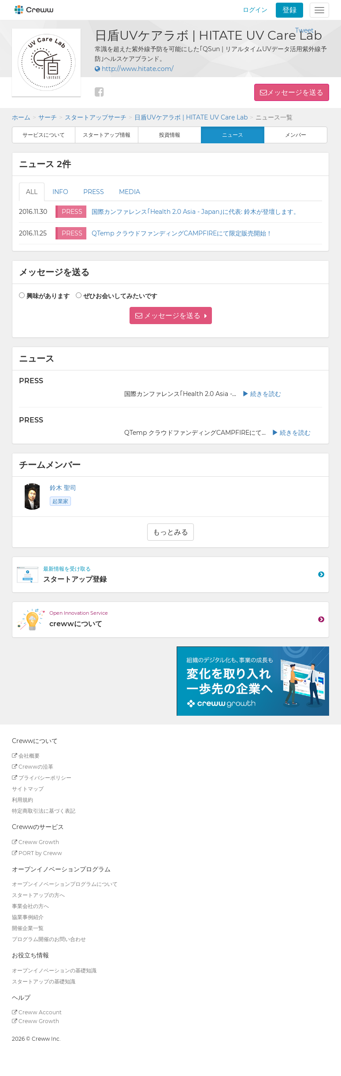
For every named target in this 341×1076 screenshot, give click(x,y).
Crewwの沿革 (32, 766)
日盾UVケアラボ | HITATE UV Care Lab (191, 117)
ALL (31, 192)
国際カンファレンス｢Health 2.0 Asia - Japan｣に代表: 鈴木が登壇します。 (196, 212)
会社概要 (26, 755)
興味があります (48, 296)
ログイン (255, 10)
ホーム (21, 117)
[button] (171, 315)
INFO (60, 192)
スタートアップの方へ (38, 895)
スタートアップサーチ (95, 117)
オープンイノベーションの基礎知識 (54, 970)
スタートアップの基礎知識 (43, 981)
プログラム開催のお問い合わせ (49, 939)
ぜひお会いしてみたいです (120, 296)
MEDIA (129, 192)
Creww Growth (35, 842)
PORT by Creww (37, 853)
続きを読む (261, 394)
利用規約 (22, 799)
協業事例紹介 (28, 917)
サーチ (47, 117)
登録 (289, 10)
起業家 (60, 501)
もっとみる (170, 532)
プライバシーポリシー (41, 777)
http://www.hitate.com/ (134, 69)
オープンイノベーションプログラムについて (65, 884)
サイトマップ (28, 788)
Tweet (304, 30)
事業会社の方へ (30, 906)
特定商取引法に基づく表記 (43, 810)
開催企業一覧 (28, 928)
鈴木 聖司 (63, 488)
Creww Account (37, 1012)
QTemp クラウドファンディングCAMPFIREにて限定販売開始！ (182, 233)
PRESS (93, 192)
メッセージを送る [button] (295, 92)
